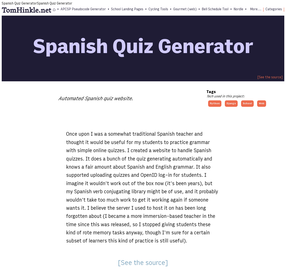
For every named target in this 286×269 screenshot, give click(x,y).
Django (231, 103)
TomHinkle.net (26, 10)
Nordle (238, 9)
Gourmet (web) (185, 9)
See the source (270, 77)
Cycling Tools (158, 9)
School (247, 103)
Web (261, 103)
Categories (274, 9)
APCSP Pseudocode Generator (83, 9)
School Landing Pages (127, 9)
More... (257, 9)
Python (215, 103)
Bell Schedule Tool (215, 9)
